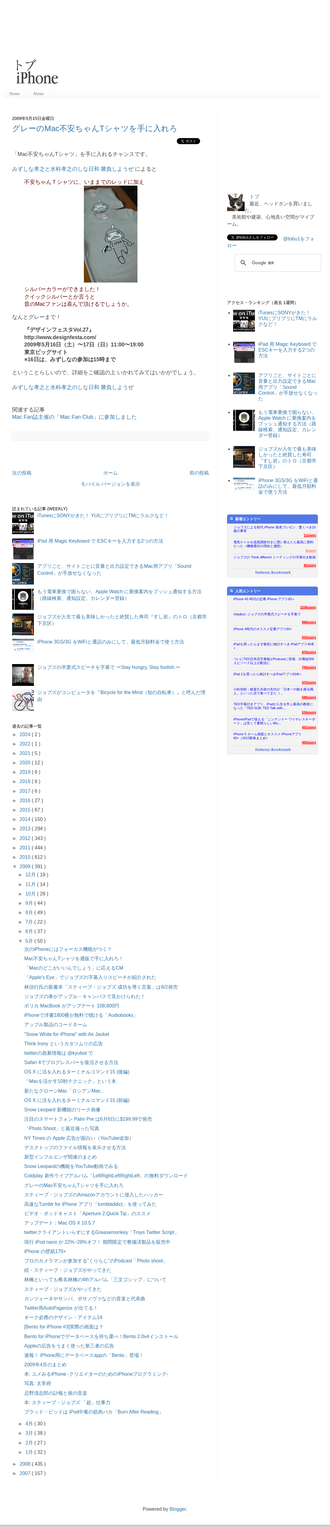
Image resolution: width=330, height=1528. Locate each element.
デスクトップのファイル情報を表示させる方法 (75, 1147)
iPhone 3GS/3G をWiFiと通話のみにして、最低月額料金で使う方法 (110, 641)
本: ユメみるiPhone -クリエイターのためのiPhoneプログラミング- (96, 1374)
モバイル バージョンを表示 (110, 484)
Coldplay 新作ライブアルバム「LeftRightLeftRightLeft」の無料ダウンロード (106, 1175)
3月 (29, 1433)
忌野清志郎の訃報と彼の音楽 (55, 1393)
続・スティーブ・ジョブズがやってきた (67, 1270)
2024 (26, 734)
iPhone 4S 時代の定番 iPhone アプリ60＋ (264, 599)
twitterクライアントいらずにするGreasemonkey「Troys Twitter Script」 (101, 1232)
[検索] (277, 262)
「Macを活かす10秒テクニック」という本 (70, 1081)
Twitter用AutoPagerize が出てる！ (61, 1308)
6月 (29, 931)
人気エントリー (245, 591)
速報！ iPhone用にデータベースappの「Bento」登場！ (84, 1355)
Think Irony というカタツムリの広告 (63, 1043)
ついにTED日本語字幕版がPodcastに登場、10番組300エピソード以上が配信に (273, 661)
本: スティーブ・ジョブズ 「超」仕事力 (67, 1402)
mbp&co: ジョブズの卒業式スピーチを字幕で (267, 614)
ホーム (110, 472)
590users (309, 697)
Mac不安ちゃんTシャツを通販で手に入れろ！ (74, 958)
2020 (26, 762)
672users (309, 682)
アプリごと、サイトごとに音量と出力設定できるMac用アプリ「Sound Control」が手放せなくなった (288, 387)
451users (309, 727)
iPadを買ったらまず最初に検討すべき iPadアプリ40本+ (273, 646)
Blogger (178, 1509)
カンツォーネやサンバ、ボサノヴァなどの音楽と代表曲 (84, 1298)
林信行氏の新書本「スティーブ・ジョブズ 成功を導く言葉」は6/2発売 (101, 987)
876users (309, 652)
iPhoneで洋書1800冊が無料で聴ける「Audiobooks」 (81, 1015)
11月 (31, 884)
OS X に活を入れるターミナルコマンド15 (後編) (77, 1071)
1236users (308, 607)
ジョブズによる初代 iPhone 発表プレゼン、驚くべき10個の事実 (274, 529)
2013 (26, 828)
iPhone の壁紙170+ (45, 1251)
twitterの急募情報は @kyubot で (58, 1053)
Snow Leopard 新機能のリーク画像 (62, 1109)
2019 (26, 772)
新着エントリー (245, 519)
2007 (26, 1473)
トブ (254, 196)
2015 (26, 809)
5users (310, 550)
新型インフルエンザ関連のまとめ (60, 1156)
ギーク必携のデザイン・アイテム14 (63, 1317)
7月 (29, 921)
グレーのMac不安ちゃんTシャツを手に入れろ (94, 128)
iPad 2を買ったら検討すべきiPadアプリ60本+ (267, 674)
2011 (26, 847)
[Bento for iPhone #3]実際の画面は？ (64, 1326)
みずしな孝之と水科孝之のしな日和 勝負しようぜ (73, 169)
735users (309, 667)
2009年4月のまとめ (45, 1364)
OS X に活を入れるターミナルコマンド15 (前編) (77, 1100)
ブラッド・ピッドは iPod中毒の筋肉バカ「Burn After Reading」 (93, 1411)
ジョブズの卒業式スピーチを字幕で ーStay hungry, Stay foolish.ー (108, 667)
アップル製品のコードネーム (55, 1024)
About (38, 93)
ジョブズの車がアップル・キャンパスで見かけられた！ (84, 996)
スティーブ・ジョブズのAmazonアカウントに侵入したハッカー (93, 1194)
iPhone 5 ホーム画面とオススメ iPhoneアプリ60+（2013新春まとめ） (267, 736)
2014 (26, 819)
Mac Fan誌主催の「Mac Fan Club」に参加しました (74, 417)
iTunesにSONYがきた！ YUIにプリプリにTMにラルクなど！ (103, 515)
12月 (31, 874)
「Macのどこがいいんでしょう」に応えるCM (73, 968)
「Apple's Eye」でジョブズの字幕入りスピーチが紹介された (90, 977)
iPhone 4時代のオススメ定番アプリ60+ (262, 629)
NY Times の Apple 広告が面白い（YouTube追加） (79, 1138)
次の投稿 (21, 472)
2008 (26, 1464)
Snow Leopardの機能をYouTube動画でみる (71, 1166)
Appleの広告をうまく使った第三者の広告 (69, 1345)
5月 (29, 941)
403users (309, 742)
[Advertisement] (157, 45)
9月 (29, 903)
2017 (26, 791)
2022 (26, 743)
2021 (26, 753)
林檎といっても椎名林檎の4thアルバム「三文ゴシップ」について (95, 1279)
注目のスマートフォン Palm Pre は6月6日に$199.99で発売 (88, 1119)
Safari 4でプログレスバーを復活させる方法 (71, 1062)
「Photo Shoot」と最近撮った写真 (61, 1128)
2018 (26, 781)
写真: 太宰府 (37, 1383)
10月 (31, 893)
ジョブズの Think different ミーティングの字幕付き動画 (274, 557)
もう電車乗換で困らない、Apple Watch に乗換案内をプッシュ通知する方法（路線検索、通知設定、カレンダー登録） (287, 424)
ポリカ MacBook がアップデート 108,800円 (71, 1005)
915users (309, 637)
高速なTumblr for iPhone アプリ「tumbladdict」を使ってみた (90, 1204)
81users (310, 565)
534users (309, 712)
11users (310, 535)
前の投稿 (199, 472)
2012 (26, 838)
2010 (26, 857)
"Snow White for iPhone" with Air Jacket (66, 1034)
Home (14, 93)
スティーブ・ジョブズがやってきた (63, 1289)
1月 (29, 1452)
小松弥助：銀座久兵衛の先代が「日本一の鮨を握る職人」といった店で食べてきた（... (273, 691)
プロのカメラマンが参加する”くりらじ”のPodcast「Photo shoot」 (96, 1260)
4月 (29, 1423)
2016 (26, 800)
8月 (29, 912)
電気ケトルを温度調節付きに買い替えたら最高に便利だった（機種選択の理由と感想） (273, 544)
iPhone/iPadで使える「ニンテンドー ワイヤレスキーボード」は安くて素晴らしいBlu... (274, 721)
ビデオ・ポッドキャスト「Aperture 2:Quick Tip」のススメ (87, 1213)
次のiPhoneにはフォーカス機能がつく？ (68, 949)
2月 (29, 1442)
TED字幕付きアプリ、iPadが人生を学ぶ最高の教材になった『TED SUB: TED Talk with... (273, 706)
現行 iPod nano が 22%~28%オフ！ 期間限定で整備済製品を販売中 (97, 1242)
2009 (26, 866)
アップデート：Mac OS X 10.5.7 (59, 1222)
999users (309, 622)
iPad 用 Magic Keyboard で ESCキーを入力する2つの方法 (100, 541)
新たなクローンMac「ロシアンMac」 (64, 1090)
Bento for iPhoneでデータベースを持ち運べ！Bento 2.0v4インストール (101, 1336)
